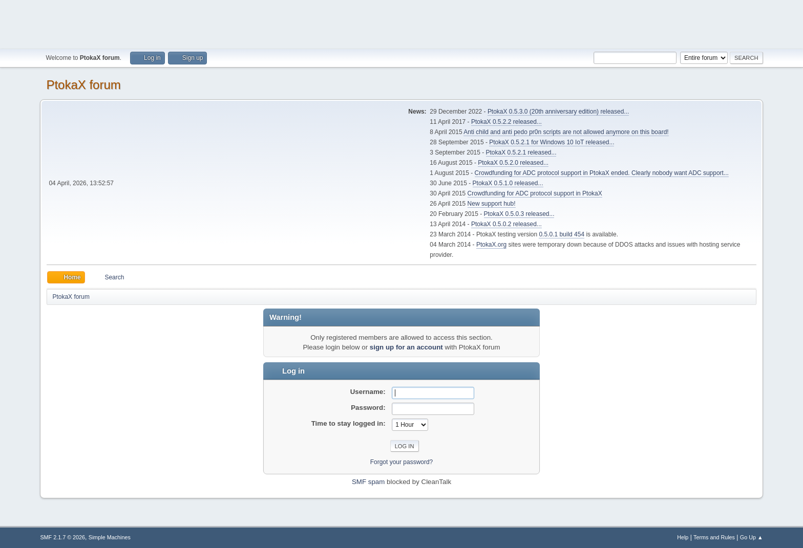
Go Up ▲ (751, 537)
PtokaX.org (491, 244)
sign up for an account (406, 347)
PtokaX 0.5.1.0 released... (508, 183)
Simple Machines (110, 537)
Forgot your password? (401, 462)
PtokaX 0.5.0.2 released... (506, 224)
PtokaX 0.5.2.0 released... (513, 162)
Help (682, 537)
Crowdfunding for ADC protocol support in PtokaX (535, 193)
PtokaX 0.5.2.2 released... (506, 121)
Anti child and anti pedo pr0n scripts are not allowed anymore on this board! (565, 132)
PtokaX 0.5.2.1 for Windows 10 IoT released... (551, 142)
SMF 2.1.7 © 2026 (62, 537)
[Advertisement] (401, 23)
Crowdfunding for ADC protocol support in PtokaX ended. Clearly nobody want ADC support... (602, 173)
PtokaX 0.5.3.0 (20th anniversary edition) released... (558, 111)
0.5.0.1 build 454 (561, 234)
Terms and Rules (714, 537)
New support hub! (492, 203)
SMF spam (368, 482)
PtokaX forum (83, 85)
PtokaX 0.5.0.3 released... (519, 213)
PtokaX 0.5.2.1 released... (521, 152)
